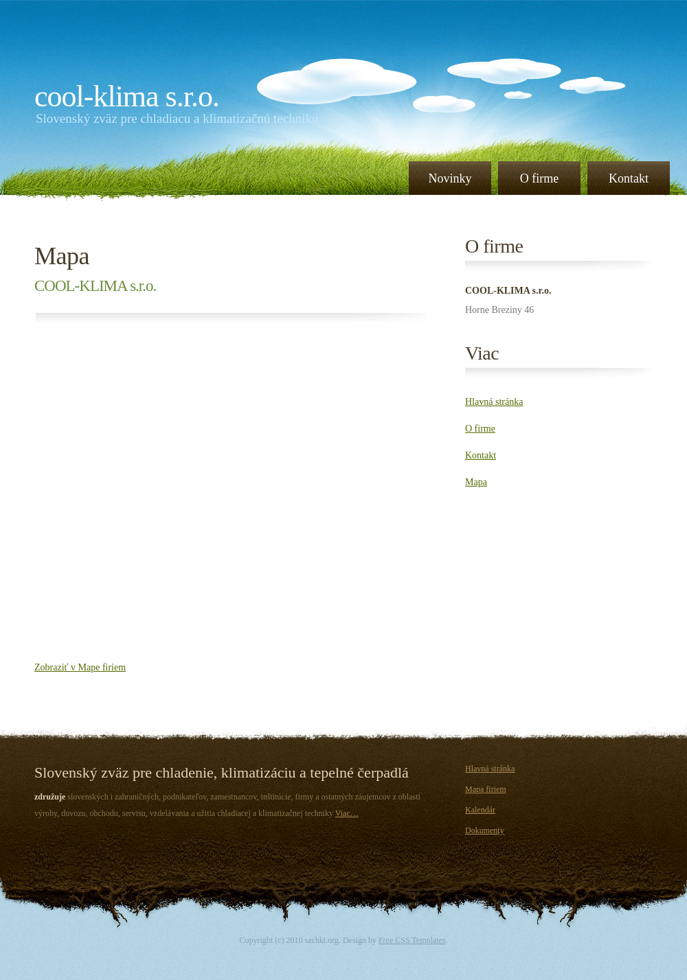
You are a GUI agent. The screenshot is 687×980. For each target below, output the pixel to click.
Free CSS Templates (412, 940)
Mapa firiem (485, 789)
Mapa (61, 256)
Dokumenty (484, 830)
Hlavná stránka (494, 402)
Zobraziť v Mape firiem (80, 667)
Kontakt (629, 178)
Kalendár (480, 810)
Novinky (450, 178)
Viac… (347, 813)
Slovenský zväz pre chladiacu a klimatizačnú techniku (177, 118)
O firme (539, 178)
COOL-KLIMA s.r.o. (126, 96)
